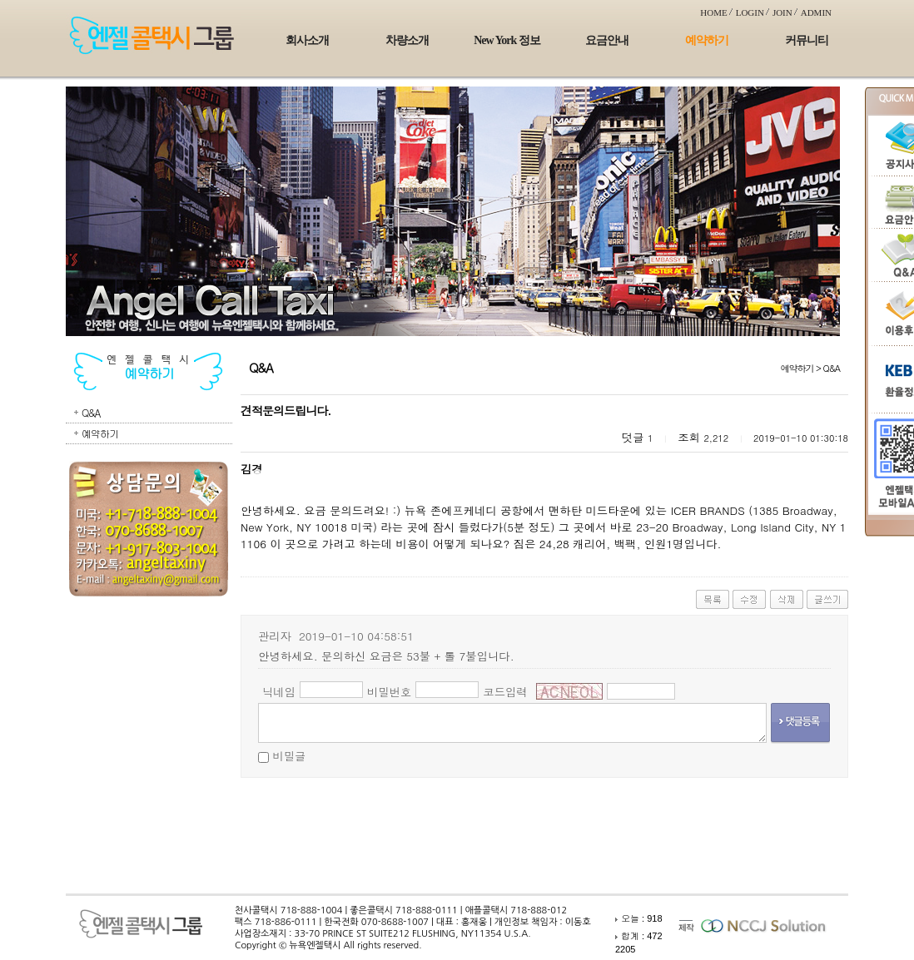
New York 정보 (506, 40)
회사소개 (307, 40)
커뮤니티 (806, 40)
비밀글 (288, 756)
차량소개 (407, 40)
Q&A (91, 412)
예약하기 (706, 40)
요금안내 (606, 40)
